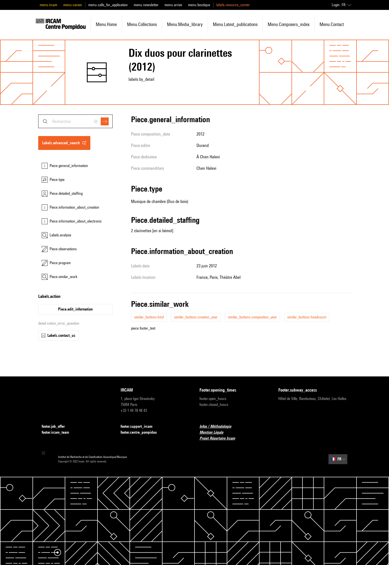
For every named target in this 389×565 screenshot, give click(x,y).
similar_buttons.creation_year (196, 317)
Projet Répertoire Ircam (220, 438)
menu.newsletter (146, 4)
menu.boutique (199, 4)
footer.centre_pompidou (142, 432)
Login (336, 4)
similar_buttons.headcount (306, 317)
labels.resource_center (233, 4)
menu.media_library (185, 24)
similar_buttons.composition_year (252, 317)
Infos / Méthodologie (218, 426)
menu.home (106, 24)
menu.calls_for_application (108, 4)
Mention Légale (214, 432)
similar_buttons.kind (149, 317)
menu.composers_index (288, 24)
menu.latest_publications (235, 24)
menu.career (72, 4)
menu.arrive (173, 4)
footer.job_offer (56, 426)
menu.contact (332, 24)
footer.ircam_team (58, 432)
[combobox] (75, 121)
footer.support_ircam (139, 426)
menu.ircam (48, 4)
